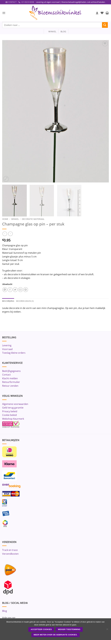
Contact (6, 375)
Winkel (15, 219)
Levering (6, 345)
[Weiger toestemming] (107, 630)
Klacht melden (10, 378)
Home (5, 219)
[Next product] (4, 234)
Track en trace (10, 550)
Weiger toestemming (69, 629)
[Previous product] (10, 234)
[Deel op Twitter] (15, 289)
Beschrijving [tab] (8, 301)
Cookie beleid (9, 415)
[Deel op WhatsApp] (4, 289)
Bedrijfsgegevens (11, 371)
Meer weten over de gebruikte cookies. (55, 635)
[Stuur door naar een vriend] (20, 289)
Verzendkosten (10, 554)
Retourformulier (11, 382)
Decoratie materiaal (33, 219)
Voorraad (7, 349)
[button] (4, 12)
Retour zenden (10, 386)
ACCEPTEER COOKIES (41, 629)
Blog (4, 611)
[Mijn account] (97, 13)
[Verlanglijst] (102, 13)
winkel (51, 31)
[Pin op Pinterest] (25, 289)
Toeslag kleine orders (13, 353)
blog (63, 31)
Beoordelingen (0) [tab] (26, 301)
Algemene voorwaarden (15, 404)
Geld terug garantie (12, 407)
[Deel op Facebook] (10, 289)
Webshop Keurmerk (13, 419)
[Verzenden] (105, 25)
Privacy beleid (9, 411)
